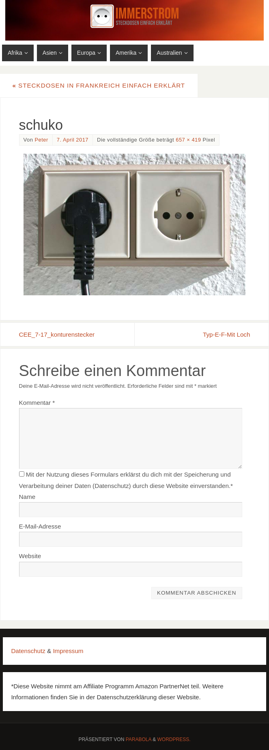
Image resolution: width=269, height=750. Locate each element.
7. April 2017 (72, 140)
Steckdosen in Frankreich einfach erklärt (98, 85)
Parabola (138, 739)
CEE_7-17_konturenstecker (57, 334)
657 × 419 (188, 140)
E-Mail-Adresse (40, 526)
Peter (41, 140)
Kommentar (37, 402)
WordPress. (174, 739)
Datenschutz (28, 650)
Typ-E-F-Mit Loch (226, 334)
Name (27, 496)
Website (30, 555)
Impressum (68, 650)
